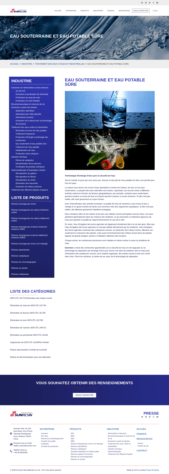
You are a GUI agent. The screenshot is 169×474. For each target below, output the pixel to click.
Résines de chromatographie (23, 262)
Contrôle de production (49, 446)
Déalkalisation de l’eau (25, 150)
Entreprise (71, 11)
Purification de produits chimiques (30, 167)
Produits (85, 11)
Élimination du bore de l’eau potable (31, 130)
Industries (98, 11)
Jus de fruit (20, 91)
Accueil (58, 11)
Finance (110, 11)
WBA (73, 441)
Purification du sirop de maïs (28, 98)
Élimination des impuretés (27, 183)
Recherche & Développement (52, 438)
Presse (140, 443)
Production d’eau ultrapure (27, 154)
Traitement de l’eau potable (27, 147)
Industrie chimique (19, 157)
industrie (113, 429)
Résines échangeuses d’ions (23, 204)
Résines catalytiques (20, 256)
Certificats (45, 444)
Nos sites (44, 436)
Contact (142, 450)
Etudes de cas (143, 446)
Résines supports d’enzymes (82, 454)
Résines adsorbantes (20, 250)
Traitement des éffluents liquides (120, 454)
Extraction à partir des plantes (24, 107)
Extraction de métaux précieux (29, 187)
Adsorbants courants (24, 117)
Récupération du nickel (25, 180)
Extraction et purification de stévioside (32, 94)
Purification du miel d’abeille (28, 101)
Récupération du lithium (26, 177)
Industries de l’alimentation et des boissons (29, 88)
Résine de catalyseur (25, 160)
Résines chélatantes (20, 274)
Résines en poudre (19, 268)
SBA (72, 438)
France (149, 470)
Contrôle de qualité (48, 441)
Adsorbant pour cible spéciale (28, 114)
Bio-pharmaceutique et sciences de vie (28, 104)
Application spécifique (25, 111)
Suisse (156, 470)
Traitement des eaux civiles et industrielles (59, 64)
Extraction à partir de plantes (119, 441)
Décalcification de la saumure (28, 163)
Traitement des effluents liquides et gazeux (29, 190)
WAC (73, 436)
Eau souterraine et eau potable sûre (31, 144)
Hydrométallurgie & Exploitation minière (28, 170)
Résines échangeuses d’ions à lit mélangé (29, 244)
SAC (72, 433)
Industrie (27, 64)
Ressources (124, 11)
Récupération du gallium (26, 173)
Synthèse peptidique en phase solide (85, 451)
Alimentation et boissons (117, 433)
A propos (44, 433)
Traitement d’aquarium (25, 134)
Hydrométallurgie (114, 451)
